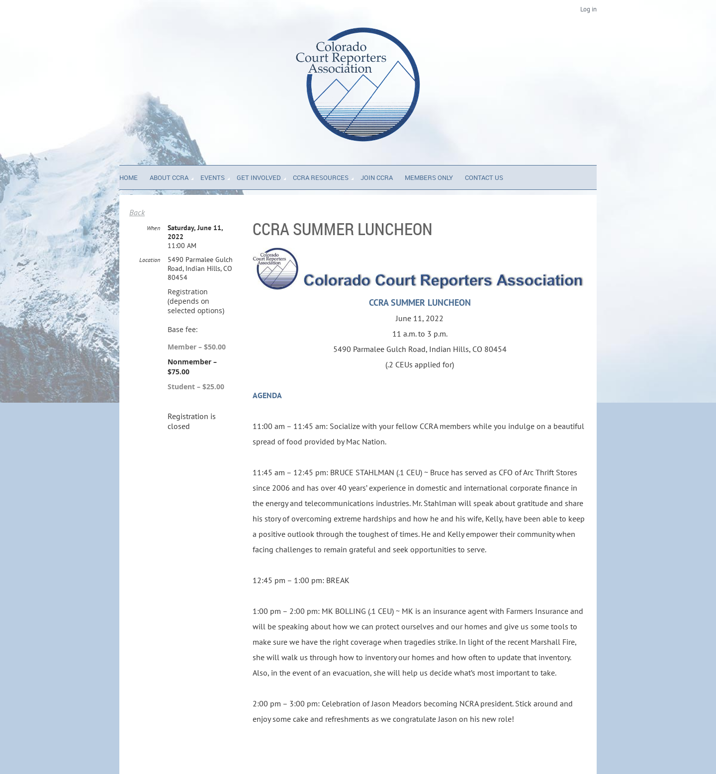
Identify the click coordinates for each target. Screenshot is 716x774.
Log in (588, 9)
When (153, 228)
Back (137, 212)
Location (149, 259)
